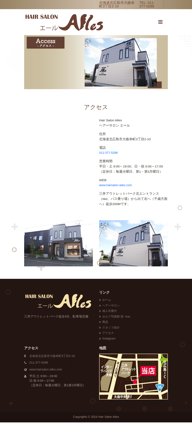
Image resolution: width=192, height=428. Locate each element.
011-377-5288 (147, 4)
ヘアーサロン (111, 305)
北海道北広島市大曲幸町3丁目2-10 (53, 361)
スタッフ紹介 (111, 333)
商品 (105, 327)
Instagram (109, 344)
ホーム (107, 300)
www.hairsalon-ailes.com (116, 185)
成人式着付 (110, 311)
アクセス (108, 338)
